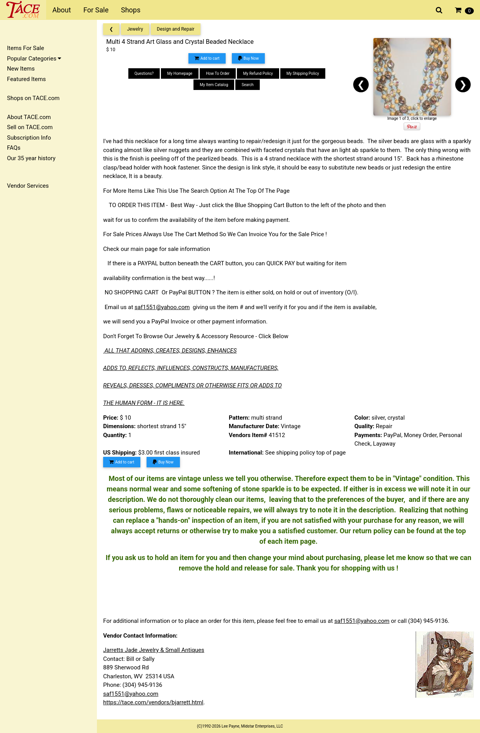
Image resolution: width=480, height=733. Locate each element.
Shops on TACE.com (33, 98)
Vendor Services (28, 185)
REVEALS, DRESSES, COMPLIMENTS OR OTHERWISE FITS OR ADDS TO (192, 385)
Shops (130, 10)
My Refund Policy (258, 73)
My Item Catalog (214, 85)
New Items (21, 68)
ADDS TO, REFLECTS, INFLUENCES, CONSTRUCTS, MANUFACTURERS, (190, 368)
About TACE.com (29, 117)
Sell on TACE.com (30, 127)
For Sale (96, 10)
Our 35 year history (31, 158)
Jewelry (135, 29)
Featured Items (26, 79)
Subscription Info (29, 137)
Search (248, 85)
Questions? (144, 73)
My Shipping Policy (303, 73)
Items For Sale (25, 48)
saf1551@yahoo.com (162, 307)
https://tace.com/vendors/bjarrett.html (153, 702)
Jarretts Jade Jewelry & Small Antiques (153, 650)
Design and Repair (176, 29)
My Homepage (179, 73)
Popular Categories (34, 58)
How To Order (218, 73)
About (61, 10)
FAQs (14, 147)
